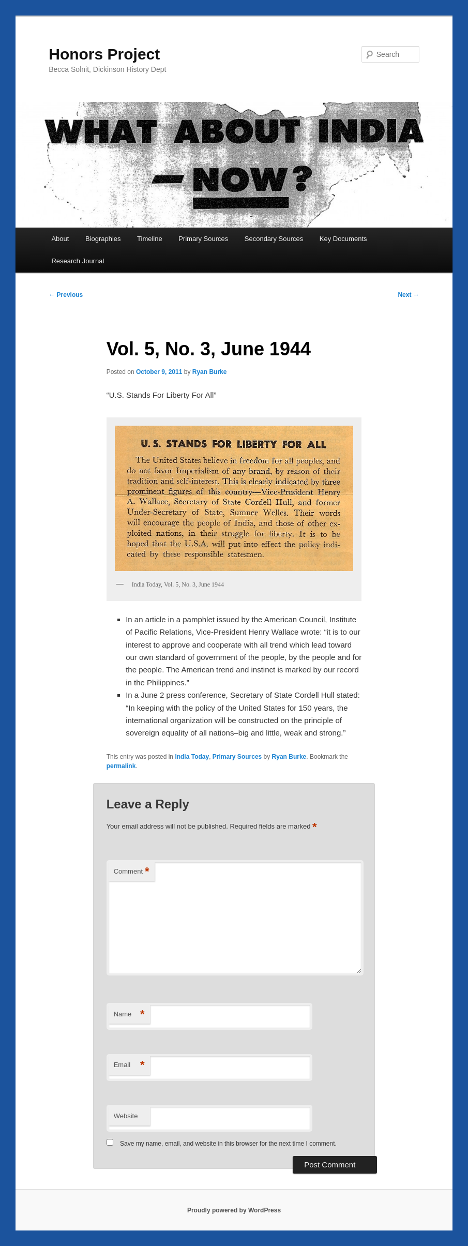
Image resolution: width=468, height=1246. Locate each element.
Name (129, 1014)
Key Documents (343, 239)
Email (129, 1065)
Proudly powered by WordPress (234, 1210)
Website (126, 1116)
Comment (131, 871)
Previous (66, 294)
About (60, 239)
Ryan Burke (209, 372)
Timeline (149, 239)
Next (408, 294)
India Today (192, 756)
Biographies (103, 239)
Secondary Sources (274, 239)
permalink (121, 766)
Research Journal (77, 261)
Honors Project (104, 54)
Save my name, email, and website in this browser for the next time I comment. (228, 1143)
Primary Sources (203, 239)
